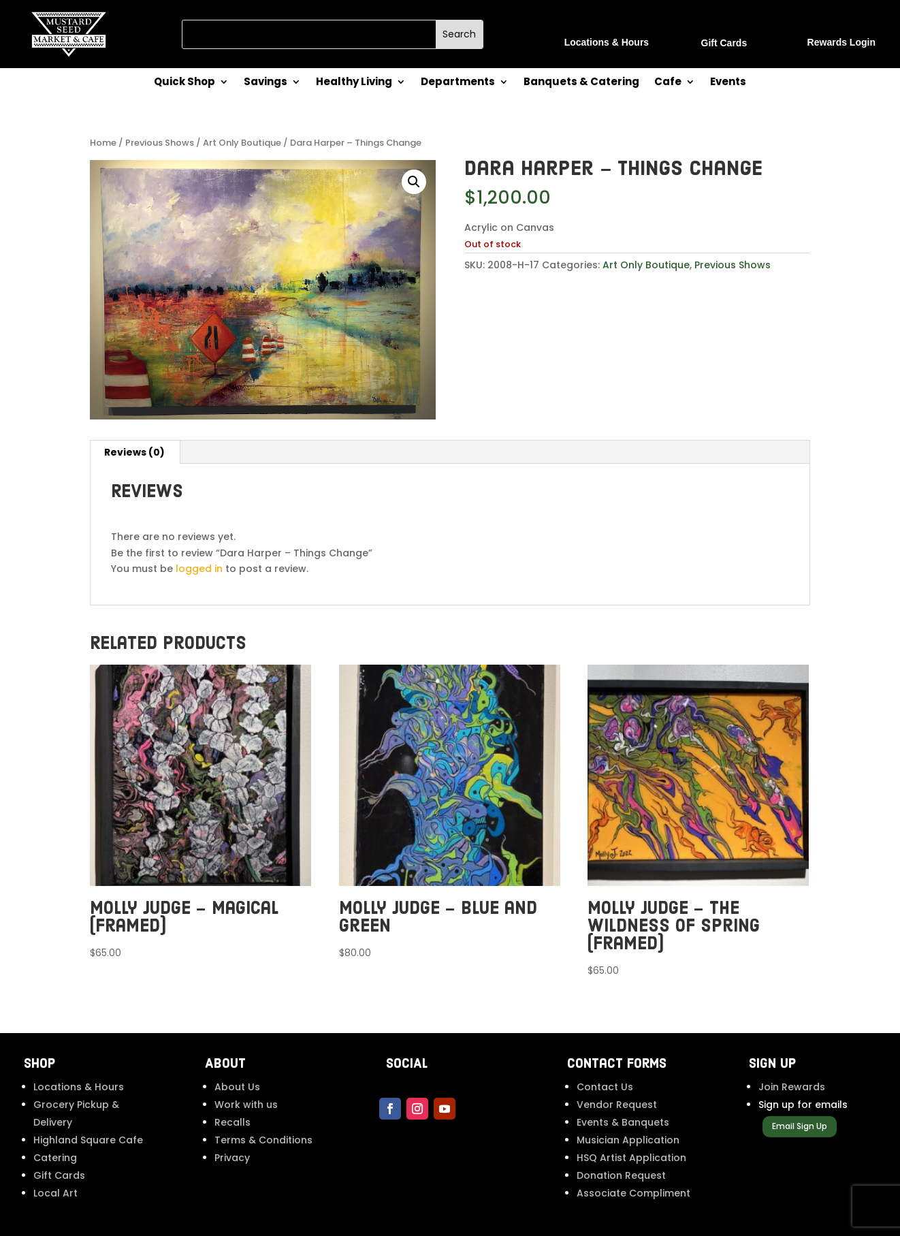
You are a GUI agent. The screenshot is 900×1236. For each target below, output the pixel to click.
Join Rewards (791, 1087)
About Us (237, 1087)
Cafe (667, 83)
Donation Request (621, 1175)
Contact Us (605, 1087)
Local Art (55, 1193)
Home (103, 142)
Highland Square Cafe (88, 1140)
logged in (199, 568)
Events (728, 83)
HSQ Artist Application (631, 1157)
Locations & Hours (78, 1087)
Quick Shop (184, 83)
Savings (265, 83)
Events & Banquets (623, 1122)
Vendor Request (617, 1104)
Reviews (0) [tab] (134, 452)
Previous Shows (159, 142)
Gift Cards (59, 1175)
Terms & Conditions (263, 1140)
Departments (458, 83)
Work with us (246, 1104)
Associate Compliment (633, 1193)
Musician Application (628, 1140)
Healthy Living (354, 83)
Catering (55, 1157)
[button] (414, 182)
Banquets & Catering (581, 83)
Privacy (232, 1157)
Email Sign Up (799, 1126)
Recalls (232, 1122)
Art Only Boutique (242, 142)
